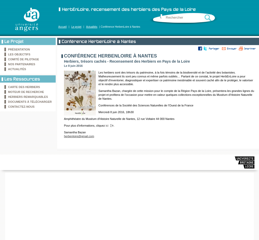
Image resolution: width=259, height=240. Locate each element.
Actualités (91, 26)
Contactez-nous (21, 106)
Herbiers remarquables (28, 96)
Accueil (62, 26)
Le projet (76, 26)
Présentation (19, 49)
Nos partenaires (21, 64)
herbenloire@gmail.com (79, 136)
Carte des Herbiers (24, 87)
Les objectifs (19, 54)
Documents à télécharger (30, 101)
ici (107, 125)
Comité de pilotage (23, 59)
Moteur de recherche (26, 91)
